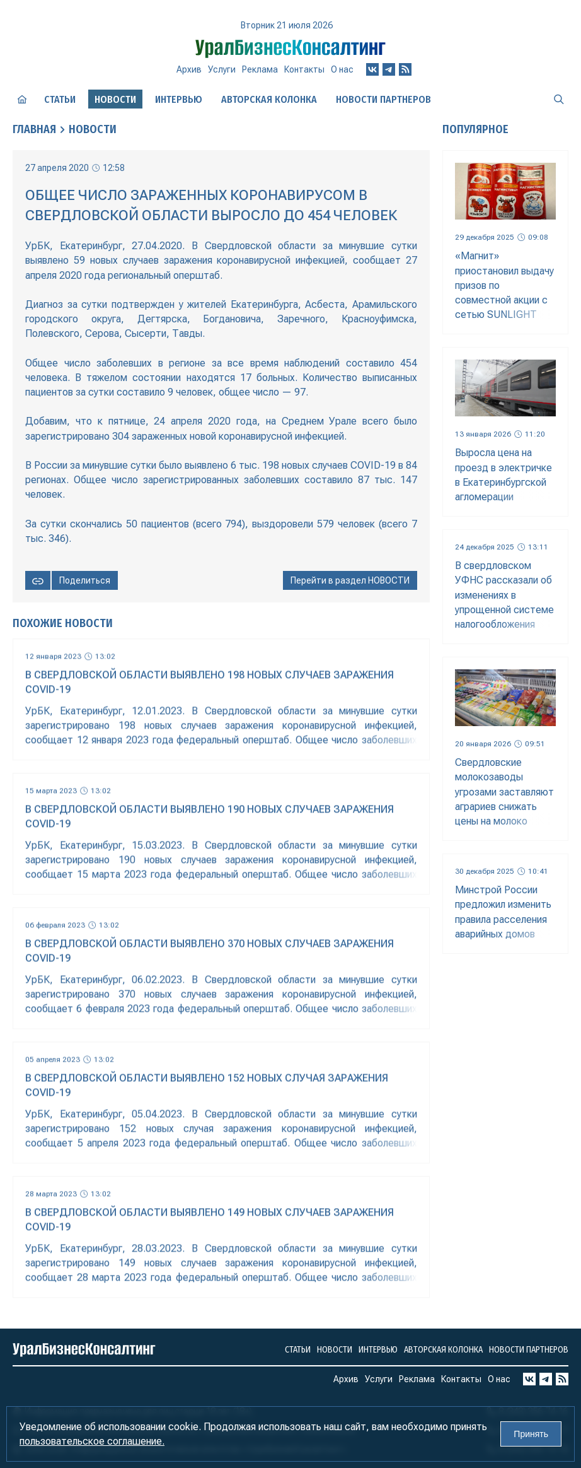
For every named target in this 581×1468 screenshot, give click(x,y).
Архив (189, 69)
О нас (342, 69)
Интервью (178, 99)
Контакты (304, 69)
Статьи (60, 99)
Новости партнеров (383, 99)
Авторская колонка (269, 99)
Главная (34, 129)
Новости (93, 129)
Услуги (222, 69)
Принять (531, 1434)
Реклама (260, 69)
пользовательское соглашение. (92, 1441)
